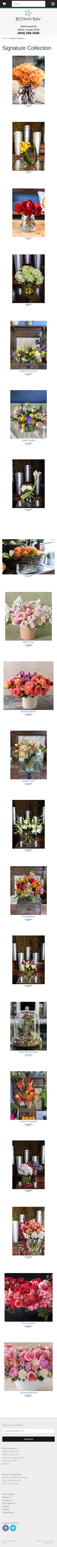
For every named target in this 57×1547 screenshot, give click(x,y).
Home (4, 38)
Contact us (7, 1500)
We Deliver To (9, 1503)
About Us (6, 1497)
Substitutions (8, 1512)
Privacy (5, 1509)
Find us (5, 1464)
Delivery (6, 1506)
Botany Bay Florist (28, 15)
